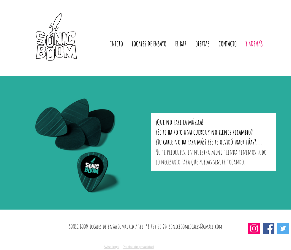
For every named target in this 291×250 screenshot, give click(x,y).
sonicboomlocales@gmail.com (195, 226)
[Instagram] (254, 228)
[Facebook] (268, 228)
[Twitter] (283, 228)
